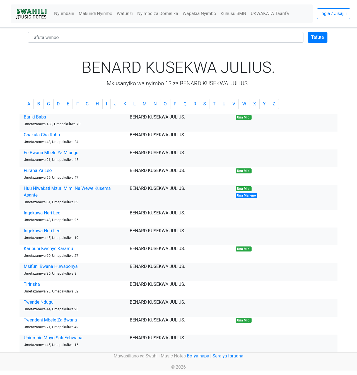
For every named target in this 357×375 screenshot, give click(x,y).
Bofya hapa (198, 356)
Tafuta (317, 37)
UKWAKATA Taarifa (270, 13)
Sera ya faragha (228, 356)
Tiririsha (32, 284)
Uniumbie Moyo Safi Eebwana (53, 337)
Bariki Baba (35, 117)
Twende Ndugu (39, 302)
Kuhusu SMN (233, 13)
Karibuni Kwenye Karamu (48, 248)
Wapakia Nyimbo (199, 13)
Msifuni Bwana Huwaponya (51, 266)
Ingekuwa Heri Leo (42, 213)
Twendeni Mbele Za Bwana (50, 320)
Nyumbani (64, 13)
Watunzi (125, 13)
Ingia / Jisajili (333, 13)
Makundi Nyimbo (95, 13)
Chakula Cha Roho (42, 134)
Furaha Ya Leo (38, 170)
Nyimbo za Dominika (157, 13)
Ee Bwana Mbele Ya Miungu (51, 152)
